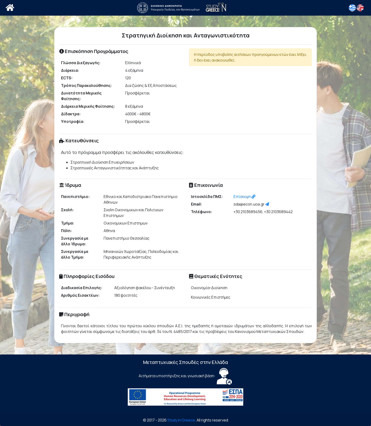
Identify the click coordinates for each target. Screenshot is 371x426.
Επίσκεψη (244, 196)
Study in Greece (181, 420)
